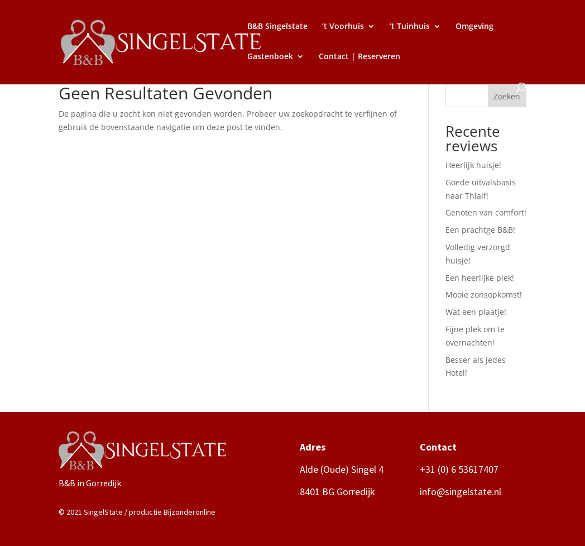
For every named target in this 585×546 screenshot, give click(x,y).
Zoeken (506, 96)
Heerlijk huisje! (473, 165)
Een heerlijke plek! (479, 277)
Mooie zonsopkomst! (483, 294)
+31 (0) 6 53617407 (459, 469)
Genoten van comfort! (485, 212)
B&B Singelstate (277, 26)
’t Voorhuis (343, 26)
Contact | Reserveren (359, 56)
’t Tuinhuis (410, 26)
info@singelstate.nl (460, 491)
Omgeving (474, 26)
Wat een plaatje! (475, 311)
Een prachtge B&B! (480, 229)
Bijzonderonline (189, 512)
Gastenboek (270, 56)
